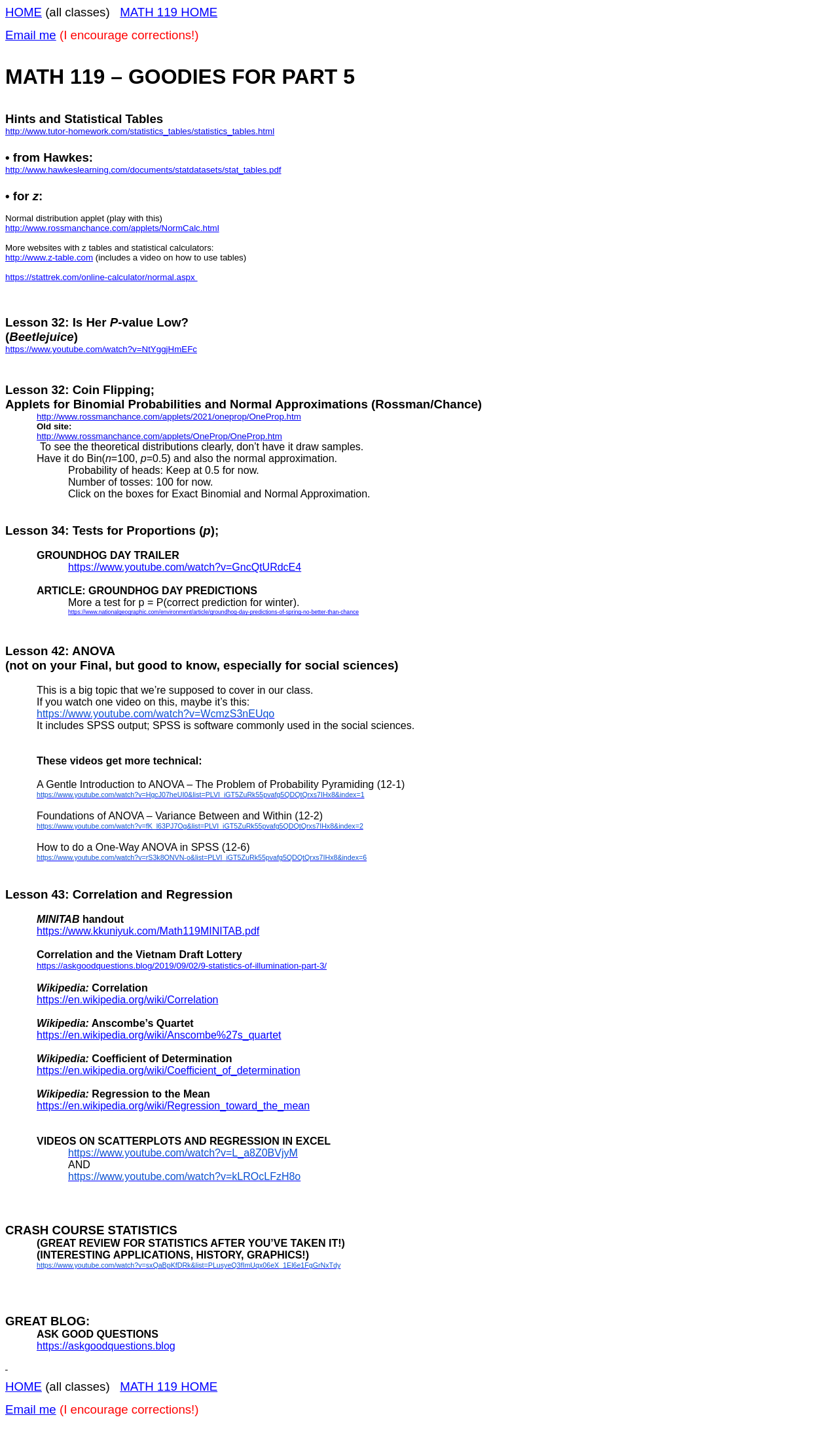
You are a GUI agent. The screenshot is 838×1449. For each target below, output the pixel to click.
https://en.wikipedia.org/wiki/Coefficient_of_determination (169, 1070)
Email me (30, 35)
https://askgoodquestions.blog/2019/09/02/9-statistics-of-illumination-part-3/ (182, 966)
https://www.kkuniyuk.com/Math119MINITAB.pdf (148, 931)
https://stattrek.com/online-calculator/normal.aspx (101, 277)
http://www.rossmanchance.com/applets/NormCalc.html (112, 228)
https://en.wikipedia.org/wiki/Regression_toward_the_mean (173, 1105)
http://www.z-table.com (49, 257)
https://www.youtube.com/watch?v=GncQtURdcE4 (184, 567)
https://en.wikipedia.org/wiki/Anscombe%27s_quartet (159, 1035)
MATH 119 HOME (168, 12)
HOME (23, 12)
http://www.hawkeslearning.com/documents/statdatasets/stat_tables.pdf (143, 170)
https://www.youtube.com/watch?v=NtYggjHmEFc (101, 349)
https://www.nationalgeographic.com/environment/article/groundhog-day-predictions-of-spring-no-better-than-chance (213, 612)
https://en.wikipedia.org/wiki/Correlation (127, 999)
